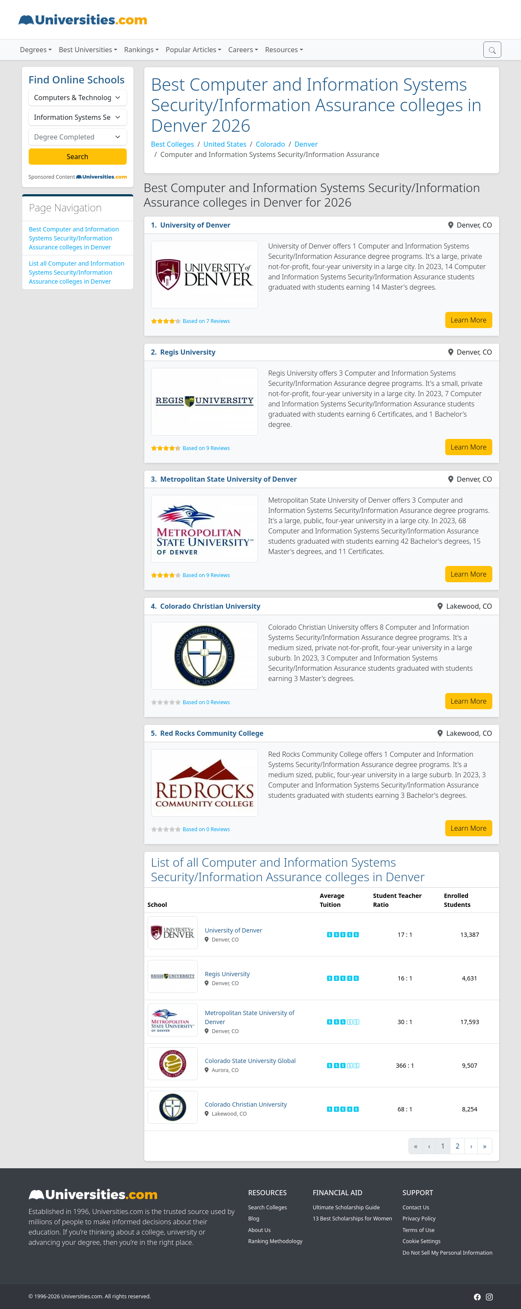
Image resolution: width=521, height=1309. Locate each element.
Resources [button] (281, 49)
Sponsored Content (52, 177)
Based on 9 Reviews (206, 448)
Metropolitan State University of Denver (228, 479)
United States (225, 144)
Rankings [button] (139, 49)
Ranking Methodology (275, 1241)
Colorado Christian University (210, 606)
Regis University (187, 352)
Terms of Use (418, 1230)
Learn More (469, 320)
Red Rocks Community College (212, 733)
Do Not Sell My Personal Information (447, 1252)
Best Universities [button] (85, 49)
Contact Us (415, 1207)
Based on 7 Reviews (206, 321)
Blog (253, 1218)
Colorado (270, 144)
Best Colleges (172, 144)
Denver (306, 144)
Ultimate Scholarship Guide (346, 1207)
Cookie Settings (421, 1241)
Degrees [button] (33, 49)
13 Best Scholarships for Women (352, 1218)
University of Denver (195, 225)
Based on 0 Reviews (206, 702)
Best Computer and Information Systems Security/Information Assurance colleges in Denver (74, 238)
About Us (259, 1230)
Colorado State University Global (250, 1061)
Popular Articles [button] (191, 49)
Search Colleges (267, 1207)
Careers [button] (240, 49)
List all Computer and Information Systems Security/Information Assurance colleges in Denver (77, 272)
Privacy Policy (418, 1218)
